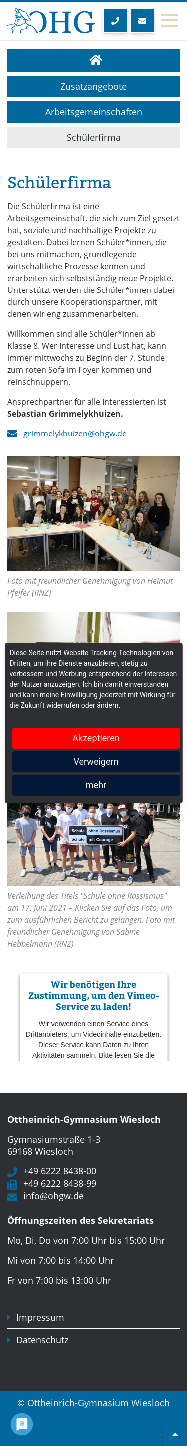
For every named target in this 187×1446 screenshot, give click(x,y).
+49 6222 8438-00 (59, 1171)
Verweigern (95, 761)
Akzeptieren (96, 738)
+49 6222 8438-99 (59, 1183)
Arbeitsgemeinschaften (93, 112)
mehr (96, 785)
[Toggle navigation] (169, 21)
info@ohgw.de (53, 1196)
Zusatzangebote (93, 86)
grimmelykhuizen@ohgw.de (75, 433)
